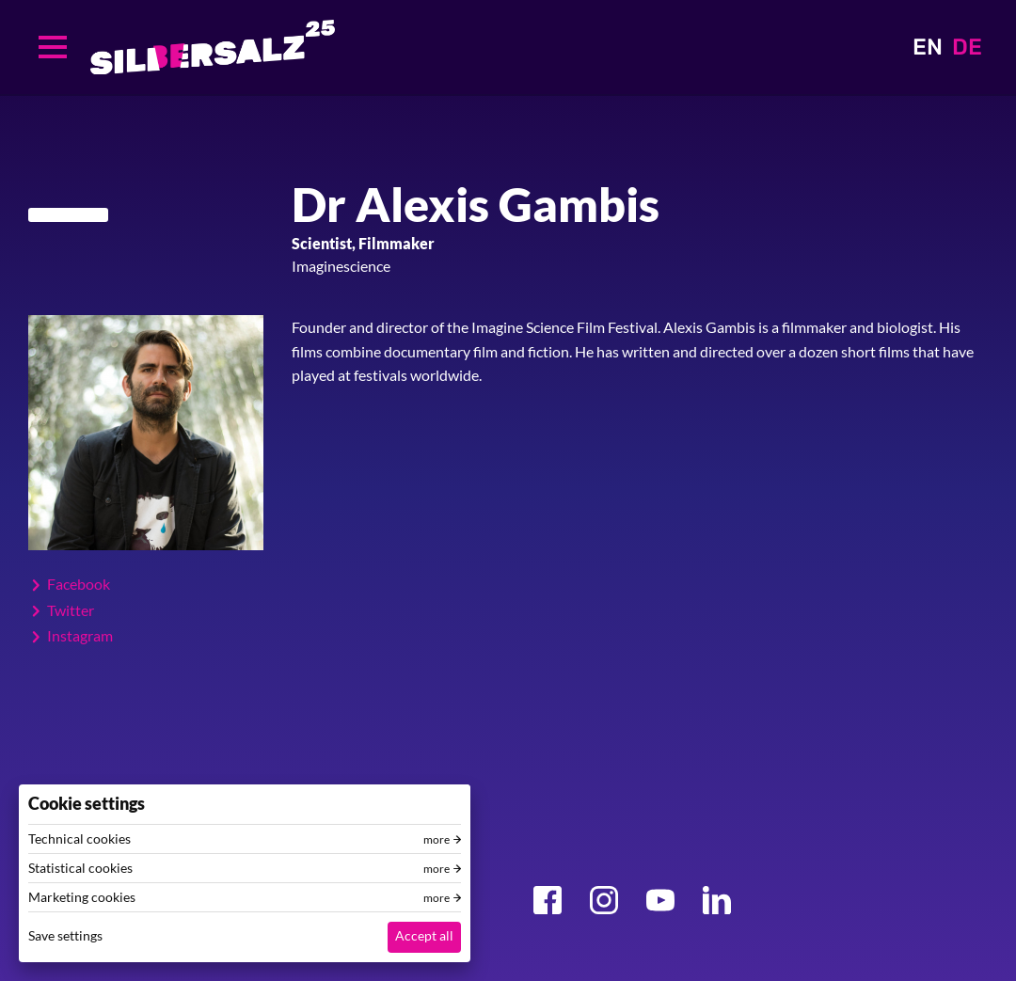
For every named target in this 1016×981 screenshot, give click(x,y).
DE (967, 47)
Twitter (70, 610)
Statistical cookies (80, 868)
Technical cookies (79, 839)
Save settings (65, 935)
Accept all (424, 935)
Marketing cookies (81, 897)
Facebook (78, 584)
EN (928, 47)
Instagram (80, 635)
